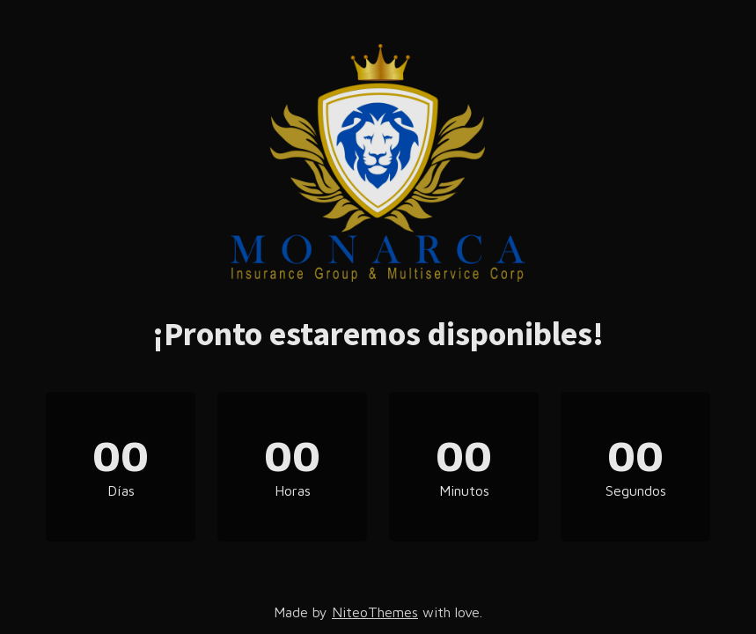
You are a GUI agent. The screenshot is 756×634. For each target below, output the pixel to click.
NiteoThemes (375, 612)
